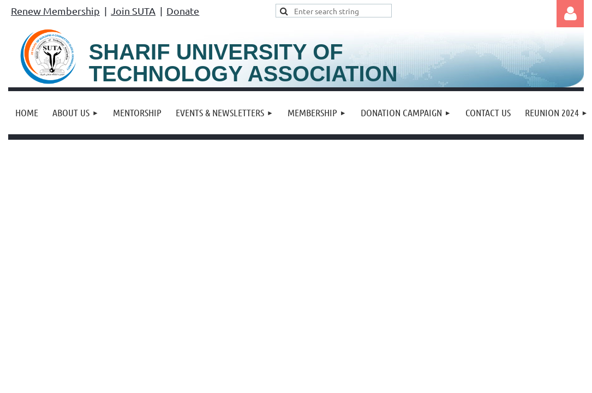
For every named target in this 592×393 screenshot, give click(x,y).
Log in (570, 13)
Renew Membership (55, 10)
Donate (182, 10)
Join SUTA (133, 10)
